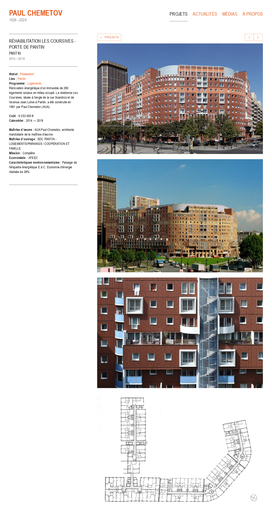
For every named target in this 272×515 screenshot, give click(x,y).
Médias (229, 14)
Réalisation (27, 74)
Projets (179, 14)
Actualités (205, 14)
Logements (34, 83)
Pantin (22, 79)
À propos (253, 14)
